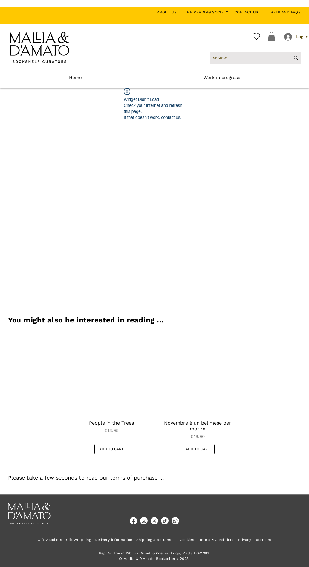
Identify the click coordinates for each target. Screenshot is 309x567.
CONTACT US (250, 12)
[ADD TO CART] (111, 449)
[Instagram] (144, 520)
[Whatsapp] (175, 520)
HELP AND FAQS (285, 12)
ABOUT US (170, 12)
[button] (271, 36)
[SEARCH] (247, 58)
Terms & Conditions (216, 540)
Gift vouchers (52, 540)
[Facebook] (133, 520)
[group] (154, 393)
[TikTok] (165, 520)
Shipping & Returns (153, 540)
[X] (154, 520)
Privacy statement (254, 540)
